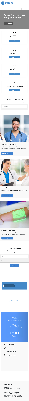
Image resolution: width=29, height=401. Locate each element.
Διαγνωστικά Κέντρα (8, 385)
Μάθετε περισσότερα (7, 153)
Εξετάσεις (6, 387)
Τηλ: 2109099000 (8, 23)
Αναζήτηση (14, 40)
